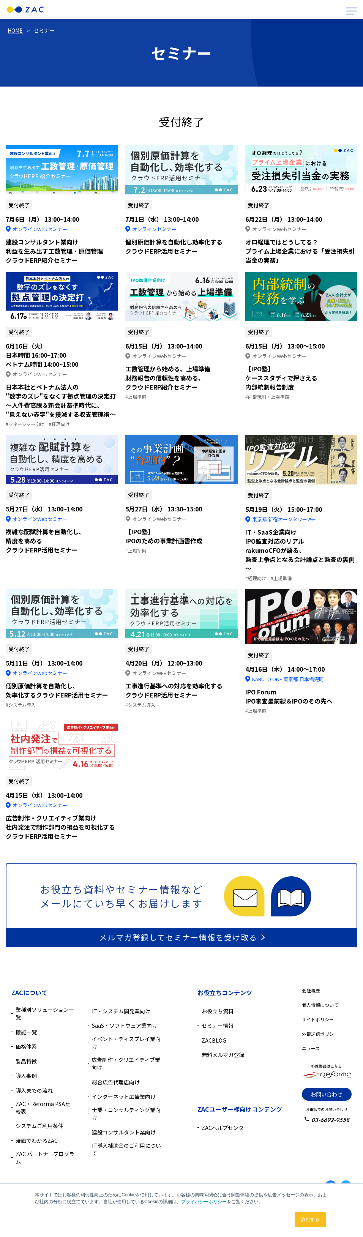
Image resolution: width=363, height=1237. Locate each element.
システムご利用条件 (39, 1126)
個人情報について (320, 1005)
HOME (15, 30)
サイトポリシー (318, 1019)
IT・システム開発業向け (121, 1011)
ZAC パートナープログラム (45, 1157)
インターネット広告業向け (124, 1096)
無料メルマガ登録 (223, 1055)
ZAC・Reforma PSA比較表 (43, 1107)
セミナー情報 (218, 1025)
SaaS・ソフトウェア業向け (124, 1025)
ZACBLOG (214, 1040)
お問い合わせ (326, 1094)
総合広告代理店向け (116, 1082)
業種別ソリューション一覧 (45, 1013)
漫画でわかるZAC (37, 1140)
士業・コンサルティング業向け (126, 1113)
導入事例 (26, 1075)
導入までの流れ (34, 1090)
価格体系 (26, 1046)
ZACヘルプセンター (225, 1127)
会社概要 (311, 990)
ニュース (311, 1048)
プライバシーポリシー (204, 1201)
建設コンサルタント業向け (124, 1132)
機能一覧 (26, 1032)
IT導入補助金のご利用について (126, 1149)
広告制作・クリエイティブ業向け (126, 1063)
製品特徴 (26, 1061)
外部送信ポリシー (320, 1033)
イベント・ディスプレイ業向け (126, 1042)
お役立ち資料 (218, 1011)
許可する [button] (310, 1219)
